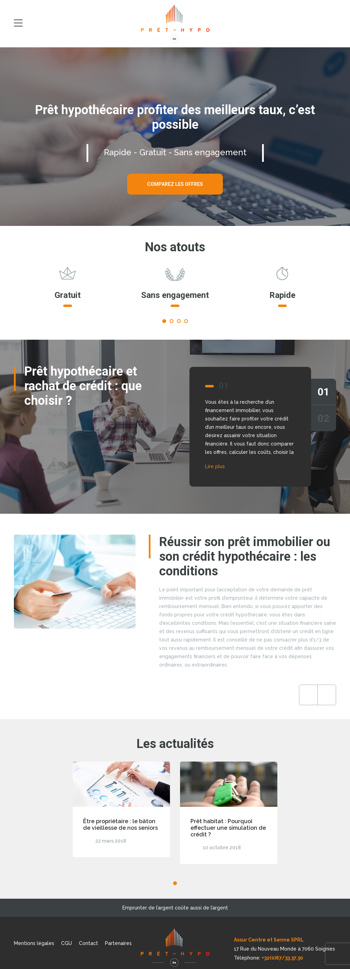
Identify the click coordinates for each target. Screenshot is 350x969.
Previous (308, 695)
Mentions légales (34, 943)
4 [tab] (186, 321)
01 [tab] (323, 392)
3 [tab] (179, 321)
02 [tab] (323, 418)
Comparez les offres (175, 184)
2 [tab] (171, 321)
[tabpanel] (67, 290)
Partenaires (118, 943)
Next (326, 695)
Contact (88, 943)
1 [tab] (164, 321)
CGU (66, 943)
